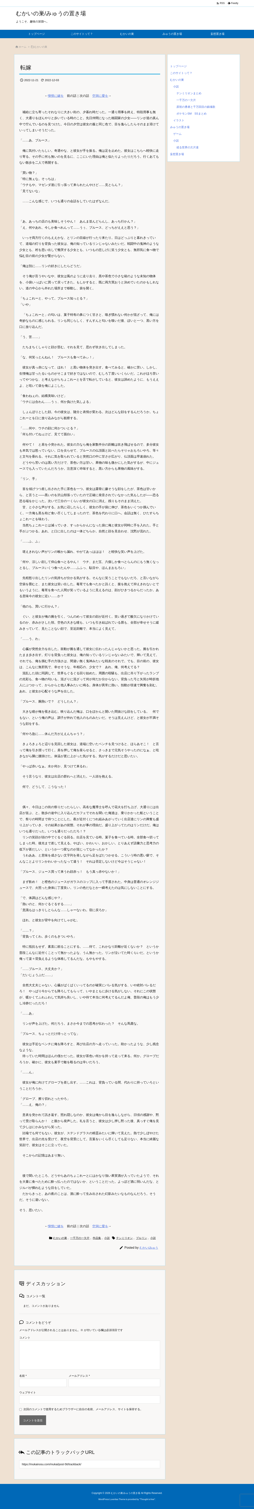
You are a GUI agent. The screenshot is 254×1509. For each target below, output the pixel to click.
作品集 (97, 1238)
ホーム (22, 46)
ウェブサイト (27, 1392)
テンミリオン (124, 1238)
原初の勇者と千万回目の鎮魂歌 (195, 106)
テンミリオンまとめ (188, 93)
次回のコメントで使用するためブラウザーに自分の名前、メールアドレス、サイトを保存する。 (83, 1409)
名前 (23, 1375)
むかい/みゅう (149, 1247)
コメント (24, 1337)
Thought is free (147, 1499)
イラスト (178, 120)
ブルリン (141, 1238)
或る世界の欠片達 (187, 147)
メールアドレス (79, 1375)
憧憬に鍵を (56, 95)
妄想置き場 (177, 154)
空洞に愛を (100, 95)
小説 (107, 1238)
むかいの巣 (40, 46)
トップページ (178, 66)
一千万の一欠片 (79, 1238)
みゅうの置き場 (180, 127)
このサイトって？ (181, 73)
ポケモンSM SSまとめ (191, 113)
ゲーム (177, 133)
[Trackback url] (89, 1464)
